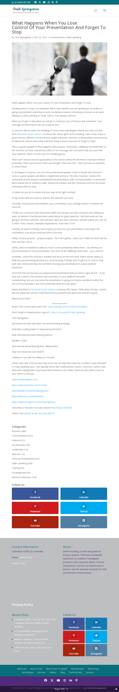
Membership (77, 668)
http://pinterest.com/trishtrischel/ (28, 396)
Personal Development (23, 458)
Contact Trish (18, 563)
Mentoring (93, 668)
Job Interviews (19, 444)
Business (16, 431)
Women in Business (21, 477)
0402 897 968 (25, 557)
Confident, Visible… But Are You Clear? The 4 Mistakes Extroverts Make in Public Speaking (34, 623)
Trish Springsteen (23, 37)
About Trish (36, 668)
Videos (53, 672)
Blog (62, 672)
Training (16, 468)
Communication (57, 37)
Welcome (21, 668)
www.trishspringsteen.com (25, 379)
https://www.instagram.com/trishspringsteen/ (34, 402)
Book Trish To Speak (56, 668)
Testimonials (75, 672)
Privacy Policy (22, 605)
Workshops (27, 672)
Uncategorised (19, 472)
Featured (16, 440)
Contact (90, 672)
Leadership (17, 449)
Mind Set (16, 454)
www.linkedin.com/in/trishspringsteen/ (30, 390)
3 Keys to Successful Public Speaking (67, 312)
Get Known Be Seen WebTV (40, 413)
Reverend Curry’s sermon (29, 134)
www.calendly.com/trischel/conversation (67, 306)
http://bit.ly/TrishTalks (61, 407)
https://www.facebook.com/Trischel (29, 385)
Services (41, 672)
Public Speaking (73, 37)
